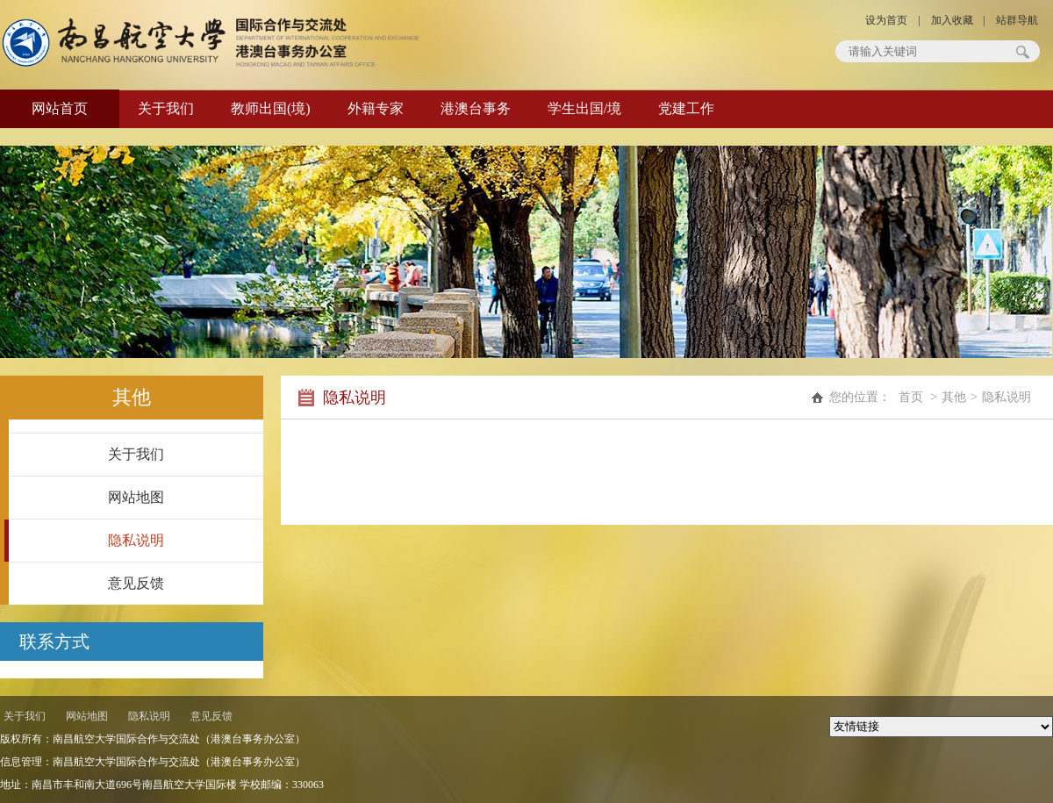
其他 (954, 397)
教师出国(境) (271, 108)
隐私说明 (136, 540)
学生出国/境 (584, 108)
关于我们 (166, 108)
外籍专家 (375, 108)
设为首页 (886, 20)
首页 (911, 397)
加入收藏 (952, 20)
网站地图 (136, 497)
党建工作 (686, 108)
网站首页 (60, 108)
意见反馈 (136, 583)
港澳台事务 (476, 108)
